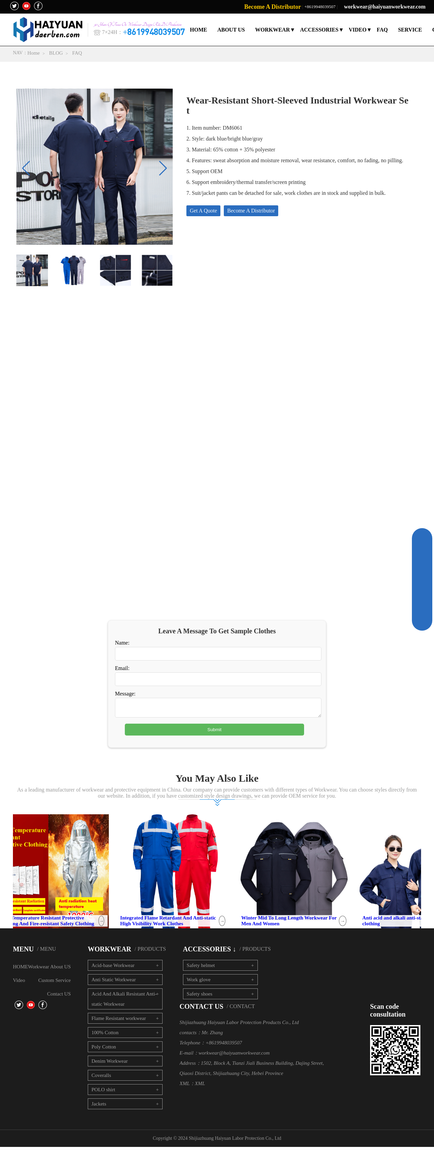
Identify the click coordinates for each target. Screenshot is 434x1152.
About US (60, 971)
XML (200, 1088)
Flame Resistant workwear (118, 1023)
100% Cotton (105, 1037)
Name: (122, 645)
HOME (198, 30)
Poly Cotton (103, 1052)
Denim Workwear (109, 1066)
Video (19, 985)
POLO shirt (103, 1094)
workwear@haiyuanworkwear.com (384, 7)
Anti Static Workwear (113, 984)
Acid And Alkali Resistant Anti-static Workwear (124, 1004)
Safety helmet (201, 970)
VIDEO (357, 30)
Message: (125, 696)
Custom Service (54, 985)
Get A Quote (203, 211)
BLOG (56, 53)
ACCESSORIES (319, 30)
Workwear (38, 971)
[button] (163, 168)
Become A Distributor (272, 6)
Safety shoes (199, 999)
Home (34, 53)
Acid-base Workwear (112, 970)
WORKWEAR (272, 30)
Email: (122, 670)
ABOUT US (231, 30)
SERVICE (410, 30)
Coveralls (101, 1080)
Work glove (199, 984)
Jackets (98, 1109)
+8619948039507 (320, 6)
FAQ (382, 30)
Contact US (59, 999)
